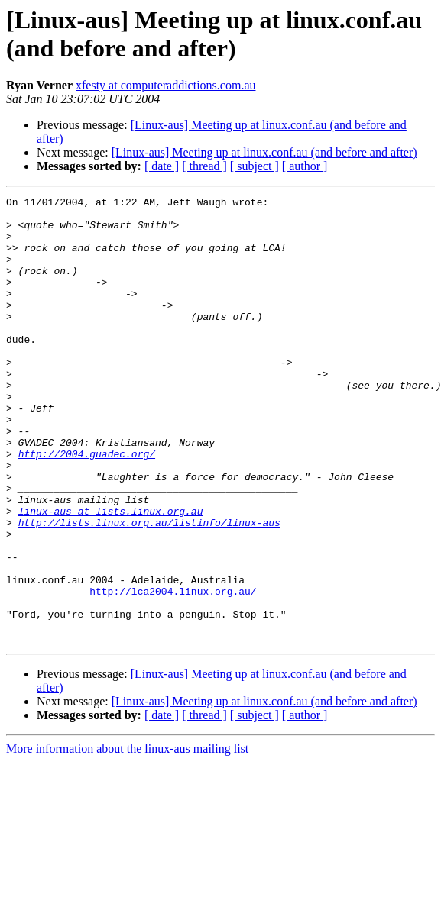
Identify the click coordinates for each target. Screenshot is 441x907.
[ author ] (305, 166)
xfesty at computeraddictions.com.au (165, 85)
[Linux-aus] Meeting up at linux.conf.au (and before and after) (264, 152)
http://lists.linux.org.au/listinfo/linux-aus (149, 589)
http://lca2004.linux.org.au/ (172, 671)
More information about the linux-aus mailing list (127, 837)
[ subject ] (254, 166)
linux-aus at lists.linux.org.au (110, 575)
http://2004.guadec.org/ (86, 506)
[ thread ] (204, 166)
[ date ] (161, 166)
